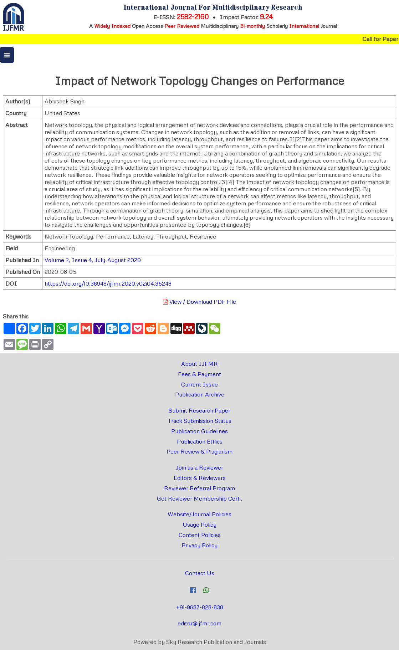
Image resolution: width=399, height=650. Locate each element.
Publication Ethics (199, 441)
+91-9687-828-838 (199, 607)
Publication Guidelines (199, 431)
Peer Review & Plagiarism (199, 451)
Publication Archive (199, 394)
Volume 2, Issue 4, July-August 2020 (93, 259)
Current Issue (199, 384)
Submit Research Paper (199, 410)
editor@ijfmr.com (199, 623)
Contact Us (199, 573)
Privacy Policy (199, 545)
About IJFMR (199, 363)
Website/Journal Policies (199, 514)
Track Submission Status (199, 420)
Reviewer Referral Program (199, 488)
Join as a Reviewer (199, 467)
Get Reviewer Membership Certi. (199, 498)
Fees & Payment (199, 374)
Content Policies (200, 534)
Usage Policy (199, 524)
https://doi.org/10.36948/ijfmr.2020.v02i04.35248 (108, 283)
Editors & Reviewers (200, 477)
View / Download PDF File (199, 301)
